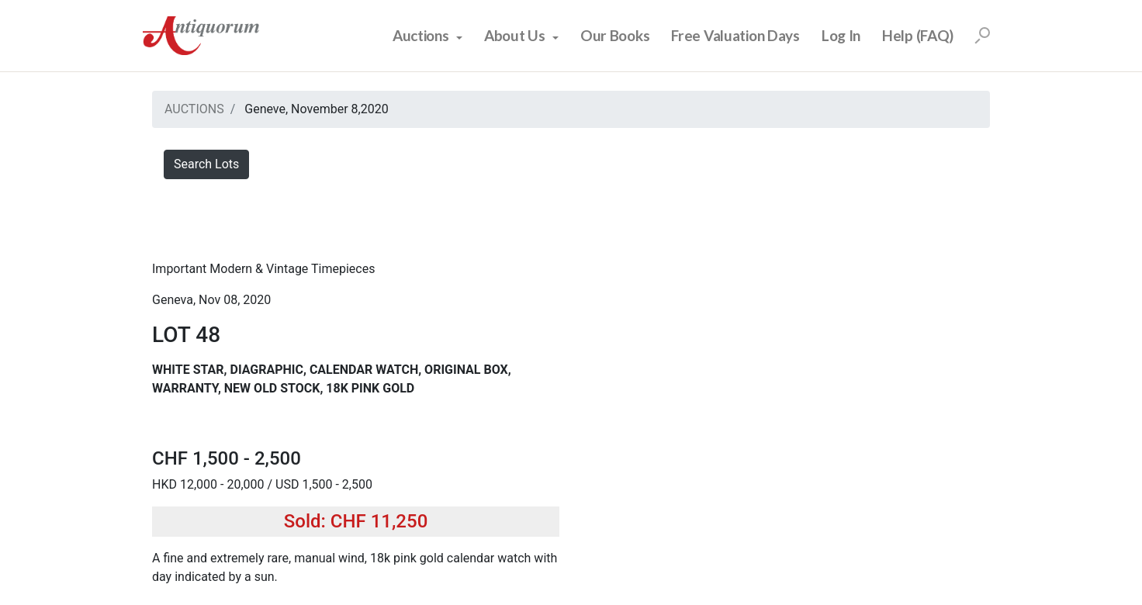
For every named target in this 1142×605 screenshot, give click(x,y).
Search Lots (206, 164)
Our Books (614, 35)
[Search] (982, 35)
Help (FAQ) (917, 35)
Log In (841, 35)
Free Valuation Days (735, 35)
